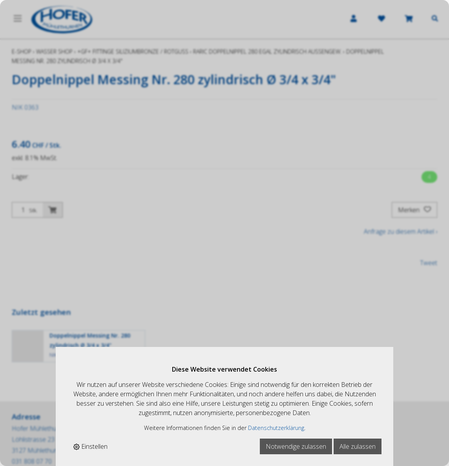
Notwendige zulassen (296, 446)
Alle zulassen (357, 446)
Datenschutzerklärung (276, 428)
